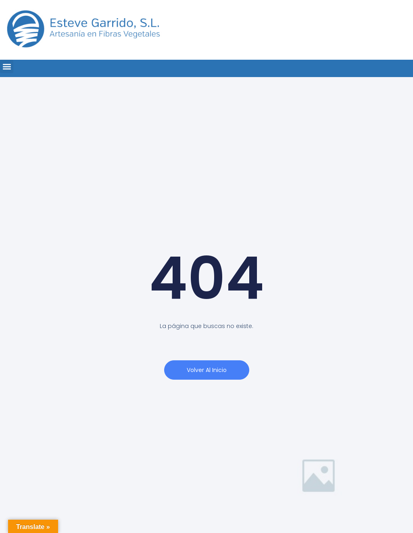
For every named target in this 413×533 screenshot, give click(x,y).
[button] (6, 66)
